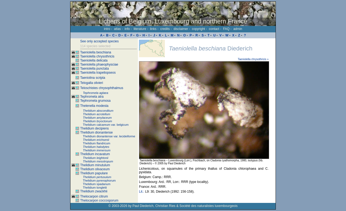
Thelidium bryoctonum (97, 121)
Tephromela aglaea (95, 92)
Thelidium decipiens (94, 128)
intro (107, 29)
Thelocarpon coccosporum (99, 200)
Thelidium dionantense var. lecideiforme (109, 136)
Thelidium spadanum (96, 184)
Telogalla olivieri (91, 83)
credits (165, 29)
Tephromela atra (92, 96)
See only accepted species (99, 41)
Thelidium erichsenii (96, 139)
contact (214, 29)
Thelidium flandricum (96, 143)
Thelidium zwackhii (93, 191)
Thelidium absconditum (98, 110)
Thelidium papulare (94, 173)
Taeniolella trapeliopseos (98, 72)
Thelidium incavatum (95, 154)
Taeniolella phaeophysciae (99, 64)
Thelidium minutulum (95, 165)
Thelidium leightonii (95, 157)
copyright (198, 29)
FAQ (226, 29)
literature (140, 29)
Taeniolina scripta (92, 78)
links (153, 29)
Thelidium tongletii (95, 187)
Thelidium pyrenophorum (99, 180)
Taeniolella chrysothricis (97, 56)
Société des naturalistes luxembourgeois (208, 206)
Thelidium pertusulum (97, 177)
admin (237, 29)
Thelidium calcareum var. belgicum (105, 124)
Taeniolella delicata (93, 60)
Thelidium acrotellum (96, 114)
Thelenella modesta (94, 106)
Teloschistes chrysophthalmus (101, 88)
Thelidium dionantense (96, 132)
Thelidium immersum (96, 150)
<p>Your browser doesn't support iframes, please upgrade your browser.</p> (207, 120)
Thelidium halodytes (96, 146)
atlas (117, 29)
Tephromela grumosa (95, 101)
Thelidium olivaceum (95, 169)
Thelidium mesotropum (98, 161)
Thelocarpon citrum (94, 196)
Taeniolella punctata (94, 68)
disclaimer (181, 29)
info (127, 29)
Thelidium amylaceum (97, 117)
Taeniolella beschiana (95, 52)
